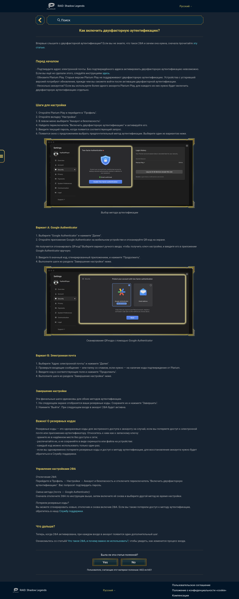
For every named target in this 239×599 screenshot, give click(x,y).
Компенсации (180, 595)
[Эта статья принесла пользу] (105, 562)
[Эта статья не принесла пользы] (134, 562)
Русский (186, 6)
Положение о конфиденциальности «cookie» (199, 590)
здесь (106, 73)
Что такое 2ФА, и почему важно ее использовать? (98, 541)
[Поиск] (125, 20)
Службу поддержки (71, 511)
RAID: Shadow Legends (30, 590)
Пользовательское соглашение (191, 585)
